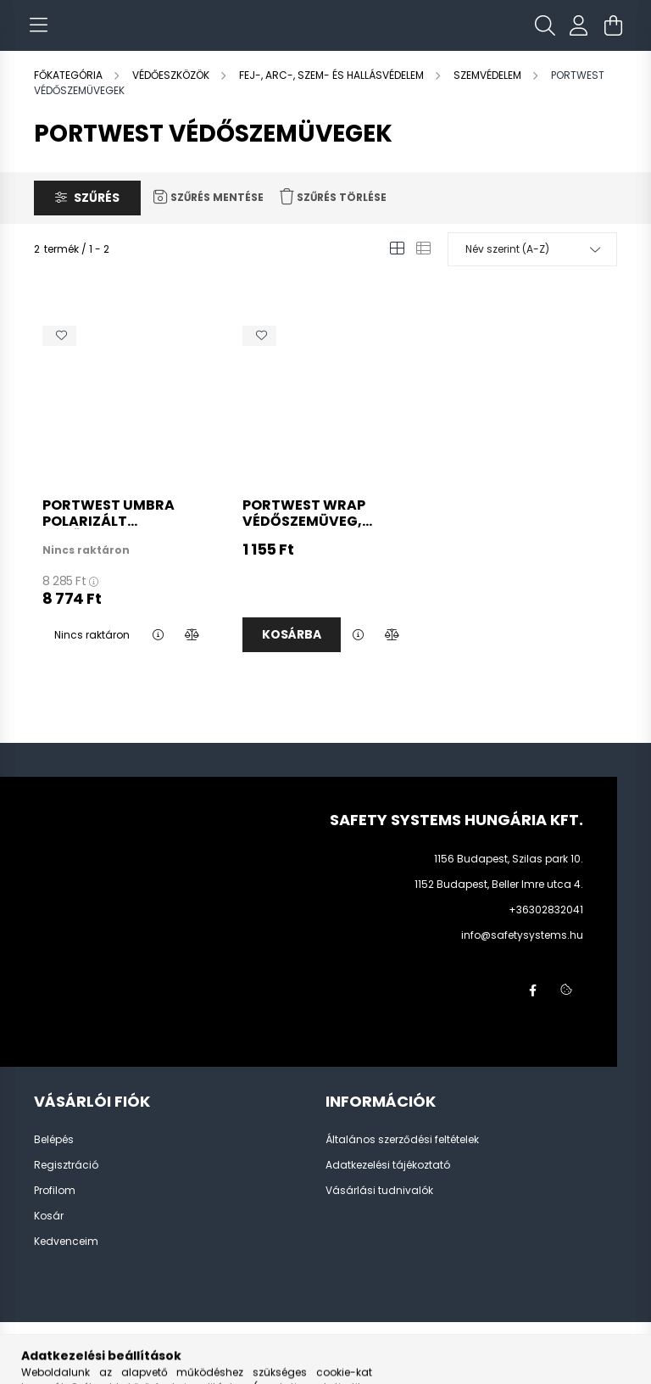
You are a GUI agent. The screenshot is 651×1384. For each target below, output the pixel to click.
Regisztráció (66, 1182)
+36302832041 (546, 926)
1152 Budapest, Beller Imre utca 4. (499, 901)
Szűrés (97, 214)
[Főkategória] (69, 92)
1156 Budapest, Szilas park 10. (508, 875)
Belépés (54, 1157)
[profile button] (579, 34)
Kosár (49, 1233)
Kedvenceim (66, 1258)
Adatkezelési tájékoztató (388, 1182)
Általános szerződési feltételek (402, 1157)
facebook (532, 1007)
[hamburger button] (38, 34)
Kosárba (291, 651)
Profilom (54, 1208)
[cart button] (613, 34)
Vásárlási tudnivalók (379, 1208)
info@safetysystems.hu (522, 952)
